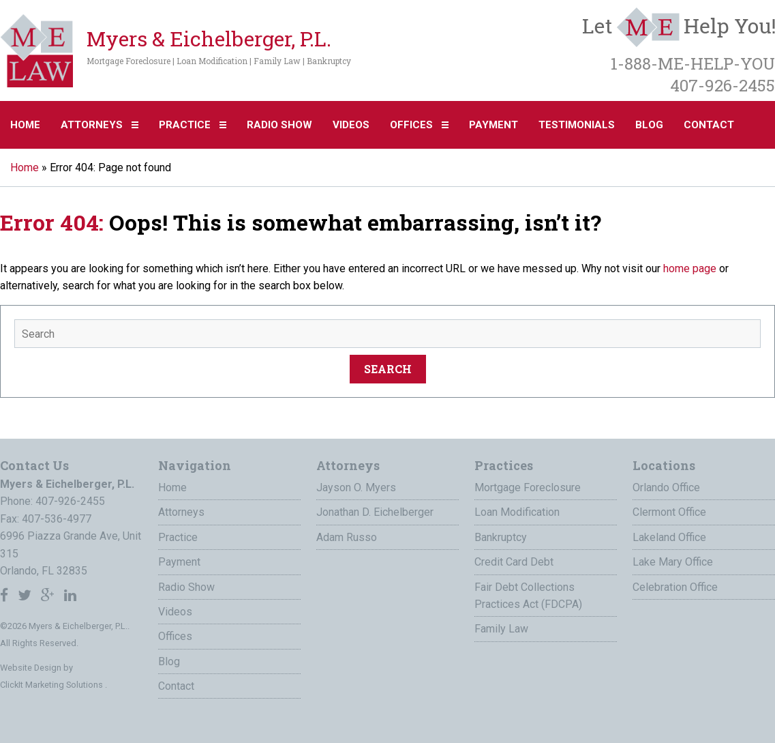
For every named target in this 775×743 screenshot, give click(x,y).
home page (689, 268)
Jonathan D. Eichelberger (375, 512)
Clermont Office (669, 512)
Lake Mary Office (673, 561)
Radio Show (279, 125)
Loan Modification (517, 512)
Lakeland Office (669, 537)
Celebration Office (675, 587)
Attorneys (92, 125)
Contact (709, 125)
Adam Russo (346, 537)
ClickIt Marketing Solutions (52, 685)
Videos (351, 125)
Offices (411, 125)
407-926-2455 (70, 501)
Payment (493, 125)
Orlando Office (666, 487)
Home (25, 125)
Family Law (501, 628)
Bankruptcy (500, 537)
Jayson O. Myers (356, 487)
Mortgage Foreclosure (527, 487)
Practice (185, 125)
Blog (649, 125)
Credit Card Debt (513, 561)
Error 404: (52, 222)
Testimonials (576, 125)
